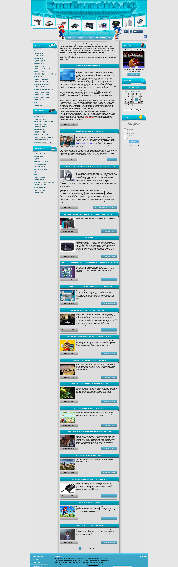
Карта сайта (36, 562)
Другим (128, 138)
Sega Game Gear (41, 134)
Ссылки (35, 559)
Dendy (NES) (39, 63)
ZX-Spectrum (40, 190)
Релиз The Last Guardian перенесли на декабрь (89, 360)
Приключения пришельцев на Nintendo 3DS (89, 408)
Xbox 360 (38, 105)
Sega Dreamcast (41, 79)
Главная (69, 38)
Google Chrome (131, 135)
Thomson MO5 (40, 185)
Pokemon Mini (40, 129)
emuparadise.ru (93, 565)
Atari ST (38, 159)
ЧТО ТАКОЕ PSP (89, 238)
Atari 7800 (39, 58)
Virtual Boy (39, 100)
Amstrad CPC (40, 153)
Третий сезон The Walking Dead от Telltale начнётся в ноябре (89, 432)
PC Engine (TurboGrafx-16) (45, 74)
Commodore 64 (41, 164)
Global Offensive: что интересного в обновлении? (89, 310)
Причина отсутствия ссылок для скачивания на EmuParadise (89, 286)
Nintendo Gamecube (43, 68)
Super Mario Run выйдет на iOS (89, 503)
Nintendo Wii (40, 71)
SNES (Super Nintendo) (44, 89)
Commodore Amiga (42, 161)
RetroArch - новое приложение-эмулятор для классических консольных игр (89, 263)
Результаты (141, 146)
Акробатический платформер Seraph (89, 525)
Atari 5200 (39, 55)
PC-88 (37, 172)
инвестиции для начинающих (85, 143)
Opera (128, 131)
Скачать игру (134, 74)
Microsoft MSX (41, 169)
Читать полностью (109, 231)
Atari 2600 (39, 53)
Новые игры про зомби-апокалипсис (89, 455)
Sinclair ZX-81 (40, 179)
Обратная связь (38, 566)
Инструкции (100, 38)
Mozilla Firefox (130, 133)
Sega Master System (43, 81)
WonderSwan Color (43, 142)
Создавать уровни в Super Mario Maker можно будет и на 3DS (89, 337)
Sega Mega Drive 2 (42, 84)
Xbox (37, 102)
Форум (79, 38)
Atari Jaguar (40, 61)
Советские (39, 192)
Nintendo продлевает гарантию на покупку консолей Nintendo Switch (89, 214)
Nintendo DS (40, 132)
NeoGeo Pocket (41, 127)
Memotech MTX (41, 166)
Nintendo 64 (39, 66)
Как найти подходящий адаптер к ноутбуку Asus (89, 479)
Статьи (88, 38)
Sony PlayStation (42, 92)
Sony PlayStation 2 (42, 94)
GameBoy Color (41, 119)
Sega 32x (38, 76)
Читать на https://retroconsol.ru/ (105, 207)
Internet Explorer (131, 129)
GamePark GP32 (41, 124)
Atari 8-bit (39, 156)
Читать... (112, 160)
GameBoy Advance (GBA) (44, 121)
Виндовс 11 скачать (90, 117)
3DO (36, 50)
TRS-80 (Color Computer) (44, 182)
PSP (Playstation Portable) (45, 137)
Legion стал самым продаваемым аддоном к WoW (89, 384)
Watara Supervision (43, 140)
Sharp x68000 (40, 177)
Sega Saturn (40, 87)
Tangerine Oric (41, 187)
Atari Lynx (39, 116)
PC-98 (37, 174)
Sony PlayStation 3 (42, 97)
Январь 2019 (134, 87)
